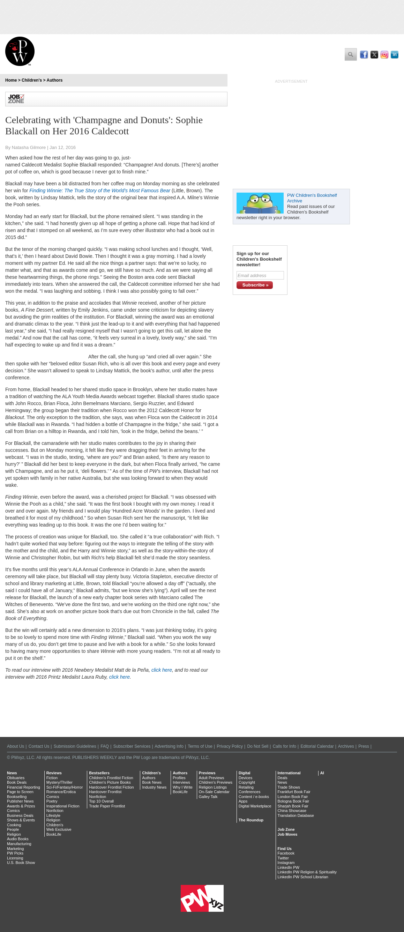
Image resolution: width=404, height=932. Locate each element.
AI (322, 773)
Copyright (247, 782)
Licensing (15, 858)
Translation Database (296, 815)
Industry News (154, 787)
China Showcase (292, 810)
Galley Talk (208, 797)
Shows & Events (21, 820)
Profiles (179, 778)
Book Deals (17, 782)
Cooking (14, 825)
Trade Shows (289, 787)
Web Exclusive (59, 829)
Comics (13, 810)
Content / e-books (254, 797)
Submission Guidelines (75, 746)
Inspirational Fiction (63, 806)
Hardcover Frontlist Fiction (111, 787)
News (12, 773)
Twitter (283, 858)
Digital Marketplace (255, 806)
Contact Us (39, 746)
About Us (15, 746)
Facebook (286, 853)
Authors (54, 80)
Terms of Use (200, 746)
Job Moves (288, 834)
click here (161, 670)
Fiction (52, 778)
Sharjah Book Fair (293, 806)
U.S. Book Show (21, 862)
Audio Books (18, 839)
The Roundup (251, 820)
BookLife (53, 834)
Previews (207, 773)
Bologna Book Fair (293, 801)
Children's (32, 80)
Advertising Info (169, 746)
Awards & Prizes (21, 806)
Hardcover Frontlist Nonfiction (105, 794)
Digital (244, 773)
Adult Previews (211, 778)
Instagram (286, 862)
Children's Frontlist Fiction (111, 778)
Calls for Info (284, 746)
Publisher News (20, 801)
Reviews (54, 773)
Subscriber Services (132, 746)
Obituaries (15, 778)
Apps (243, 801)
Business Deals (20, 815)
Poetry (52, 801)
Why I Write (183, 787)
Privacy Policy (230, 746)
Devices (245, 778)
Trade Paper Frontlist (107, 806)
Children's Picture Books (110, 782)
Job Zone (286, 829)
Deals (282, 778)
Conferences (249, 792)
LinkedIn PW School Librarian (303, 877)
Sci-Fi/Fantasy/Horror (64, 787)
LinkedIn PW (288, 867)
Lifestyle (53, 815)
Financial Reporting (23, 787)
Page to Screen (20, 792)
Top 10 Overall (101, 801)
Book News (152, 782)
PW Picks (15, 853)
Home (11, 80)
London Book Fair (293, 797)
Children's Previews (215, 782)
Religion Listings (213, 787)
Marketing (15, 849)
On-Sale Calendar (214, 792)
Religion (14, 834)
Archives (346, 746)
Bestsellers (99, 773)
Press (363, 746)
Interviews (181, 782)
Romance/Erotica (61, 792)
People (13, 829)
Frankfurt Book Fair (294, 792)
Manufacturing (19, 844)
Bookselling (17, 797)
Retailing (246, 787)
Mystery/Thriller (59, 782)
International (289, 773)
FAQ (104, 746)
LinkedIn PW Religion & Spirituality (307, 872)
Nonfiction (54, 810)
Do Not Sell (257, 746)
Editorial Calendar (317, 746)
